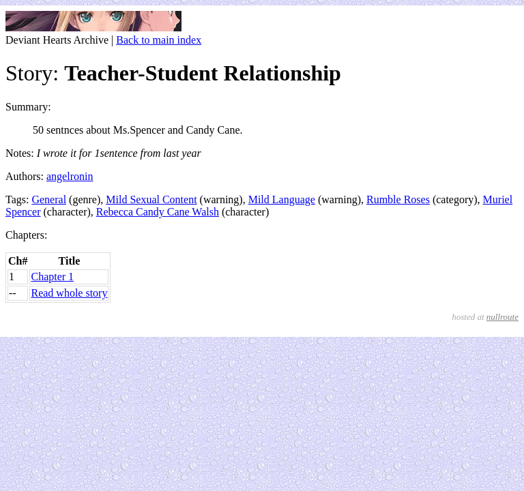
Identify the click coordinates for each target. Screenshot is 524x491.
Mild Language (281, 199)
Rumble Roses (398, 199)
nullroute (502, 317)
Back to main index (158, 40)
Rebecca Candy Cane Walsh (157, 212)
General (48, 199)
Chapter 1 (52, 276)
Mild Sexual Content (151, 199)
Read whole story (69, 293)
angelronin (69, 176)
